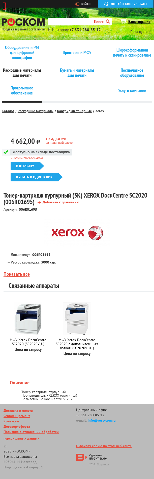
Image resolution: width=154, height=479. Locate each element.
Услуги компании (132, 90)
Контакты (11, 421)
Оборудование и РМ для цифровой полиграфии (22, 52)
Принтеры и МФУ (77, 52)
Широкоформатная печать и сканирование (132, 52)
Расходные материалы (35, 111)
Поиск (102, 22)
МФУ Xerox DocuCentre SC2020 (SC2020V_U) (28, 342)
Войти (85, 4)
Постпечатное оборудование (132, 73)
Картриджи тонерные (74, 111)
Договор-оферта (17, 426)
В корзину (25, 166)
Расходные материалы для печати (22, 73)
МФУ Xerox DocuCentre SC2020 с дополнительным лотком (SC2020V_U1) (77, 344)
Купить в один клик (34, 177)
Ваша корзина (139, 21)
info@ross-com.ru (102, 420)
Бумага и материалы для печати (77, 73)
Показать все (17, 274)
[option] (77, 233)
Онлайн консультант (129, 4)
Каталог (8, 111)
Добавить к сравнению (61, 202)
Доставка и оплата (18, 410)
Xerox (99, 111)
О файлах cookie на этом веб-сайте (104, 446)
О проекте (103, 464)
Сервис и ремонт (17, 416)
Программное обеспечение (22, 90)
